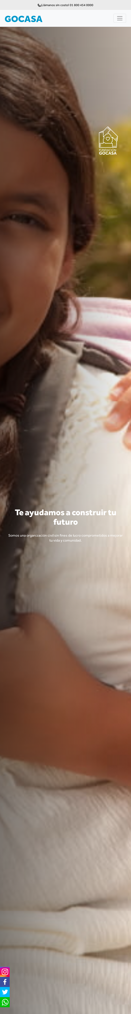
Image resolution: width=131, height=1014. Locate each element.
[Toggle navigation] (120, 18)
